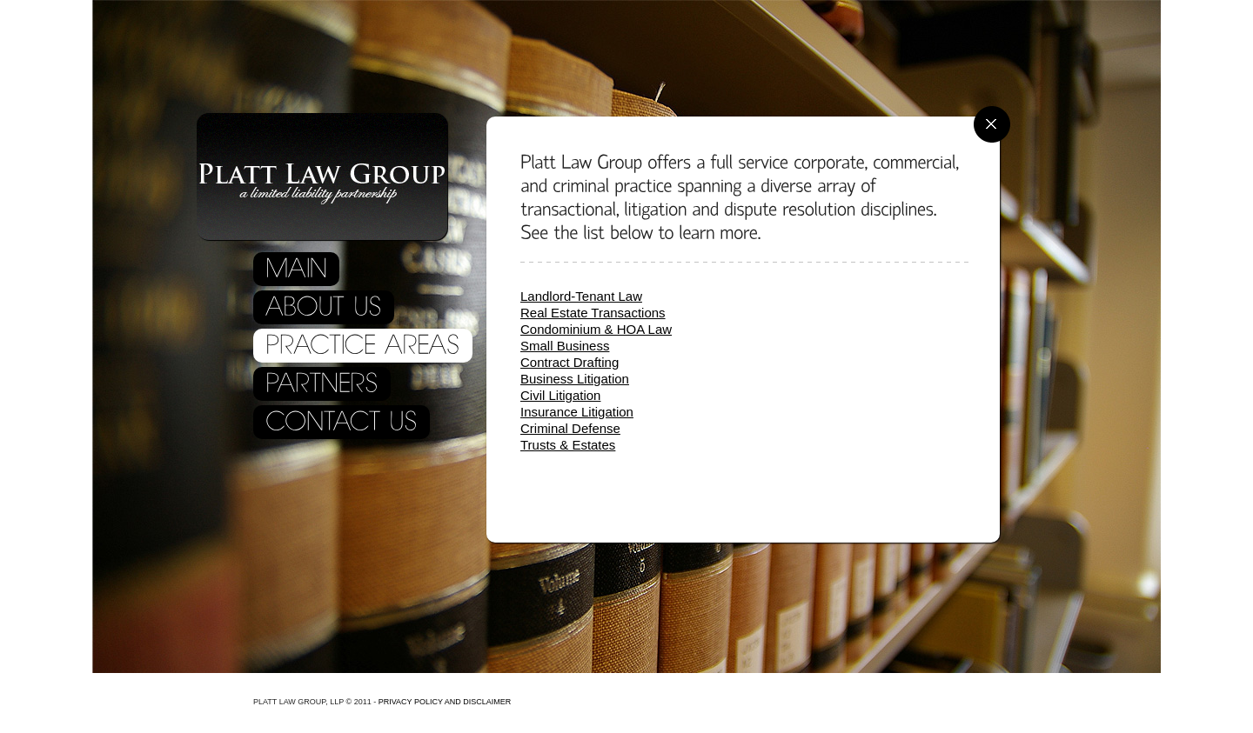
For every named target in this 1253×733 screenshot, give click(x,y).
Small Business (564, 345)
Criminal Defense (570, 428)
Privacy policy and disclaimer (445, 701)
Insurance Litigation (576, 411)
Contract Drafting (569, 362)
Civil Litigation (560, 395)
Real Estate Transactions (593, 312)
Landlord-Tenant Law (581, 296)
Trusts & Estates (567, 444)
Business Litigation (574, 378)
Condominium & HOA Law (596, 329)
